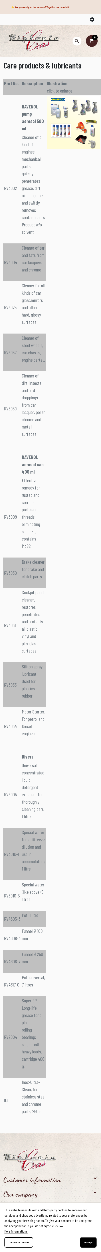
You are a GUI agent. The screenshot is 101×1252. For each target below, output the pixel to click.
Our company (20, 1194)
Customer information (32, 1180)
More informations (16, 1231)
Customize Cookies (18, 1242)
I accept (88, 1242)
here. (61, 1226)
